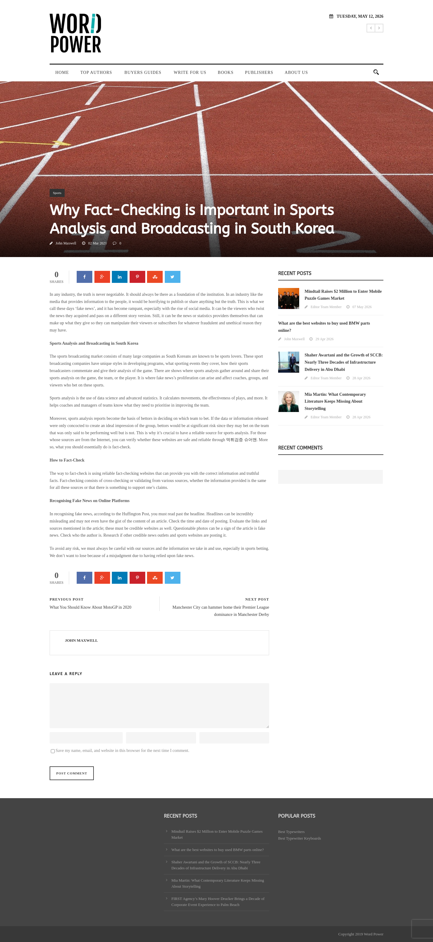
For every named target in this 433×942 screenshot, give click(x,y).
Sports (57, 193)
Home (62, 72)
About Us (296, 72)
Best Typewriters (291, 831)
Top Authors (96, 72)
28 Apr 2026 (361, 378)
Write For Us (190, 72)
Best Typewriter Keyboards (299, 838)
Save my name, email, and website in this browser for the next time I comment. (122, 750)
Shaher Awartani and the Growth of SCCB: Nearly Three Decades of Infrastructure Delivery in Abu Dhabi (344, 362)
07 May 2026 (362, 307)
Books (225, 72)
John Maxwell (66, 243)
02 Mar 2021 (97, 243)
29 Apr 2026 (324, 339)
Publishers (259, 72)
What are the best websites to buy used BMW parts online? (217, 849)
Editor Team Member (326, 307)
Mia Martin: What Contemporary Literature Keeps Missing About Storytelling (335, 401)
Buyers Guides (142, 72)
